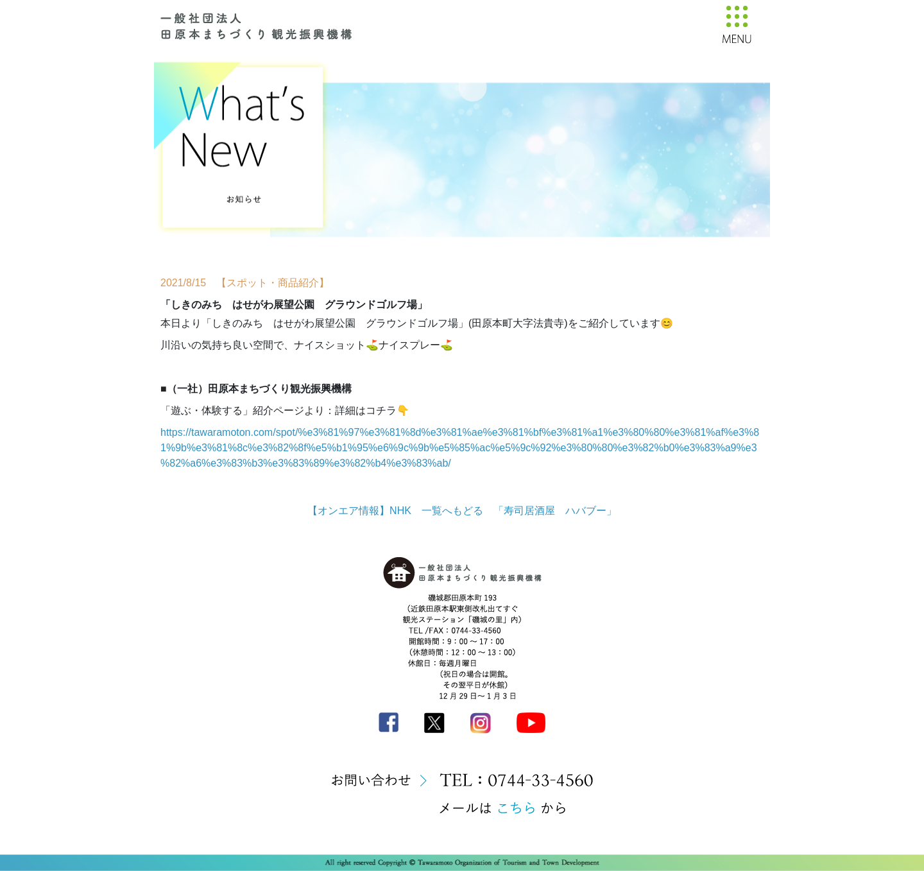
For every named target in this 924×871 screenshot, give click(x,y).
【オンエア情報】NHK (359, 510)
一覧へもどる (452, 510)
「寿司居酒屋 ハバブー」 (555, 510)
